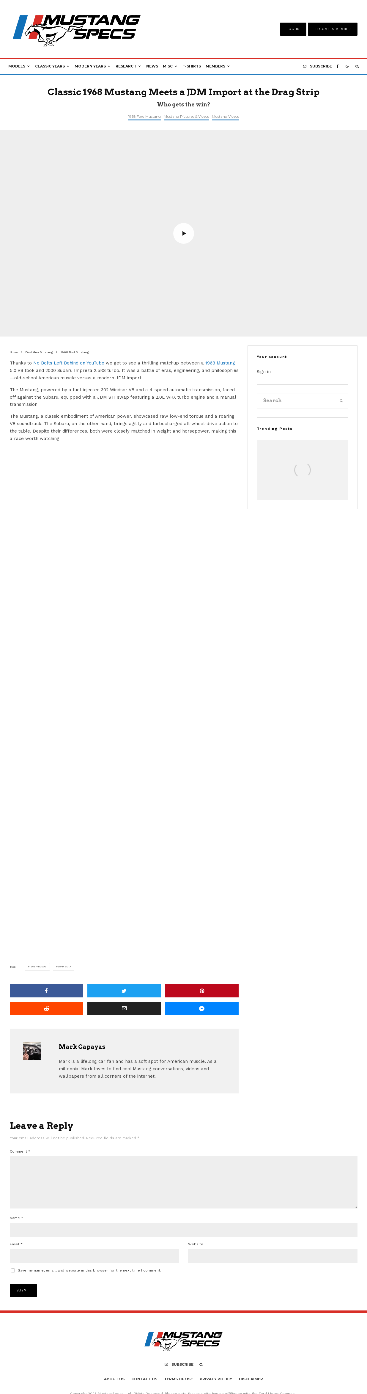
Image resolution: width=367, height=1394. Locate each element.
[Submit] (46, 1008)
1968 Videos (38, 966)
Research (126, 66)
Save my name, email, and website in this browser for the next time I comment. (89, 1280)
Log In (293, 29)
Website (195, 1254)
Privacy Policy (216, 1388)
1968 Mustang (220, 363)
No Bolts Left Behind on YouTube (68, 363)
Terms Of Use (178, 1388)
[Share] (46, 990)
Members (215, 66)
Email (16, 1254)
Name (16, 1227)
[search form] (296, 401)
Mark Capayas (82, 1046)
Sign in (264, 371)
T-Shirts (191, 66)
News (152, 66)
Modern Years (90, 66)
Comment (20, 1151)
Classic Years (50, 66)
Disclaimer (251, 1388)
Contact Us (144, 1388)
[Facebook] (337, 66)
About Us (114, 1388)
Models (16, 66)
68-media (64, 966)
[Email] (124, 1008)
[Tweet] (124, 990)
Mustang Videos (225, 116)
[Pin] (202, 990)
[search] (341, 401)
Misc (168, 66)
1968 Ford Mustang (144, 116)
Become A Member (332, 29)
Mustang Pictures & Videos (186, 116)
